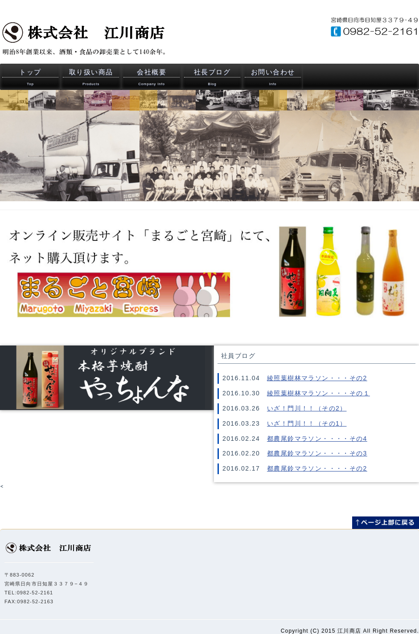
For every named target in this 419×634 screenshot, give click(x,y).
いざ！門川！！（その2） (307, 408)
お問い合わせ (273, 77)
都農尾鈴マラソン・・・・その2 (317, 468)
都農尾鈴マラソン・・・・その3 (317, 453)
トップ (30, 77)
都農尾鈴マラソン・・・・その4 (317, 438)
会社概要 (151, 77)
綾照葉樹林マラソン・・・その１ (318, 393)
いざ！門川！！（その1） (307, 423)
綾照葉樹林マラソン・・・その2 (317, 378)
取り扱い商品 (91, 77)
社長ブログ (212, 77)
